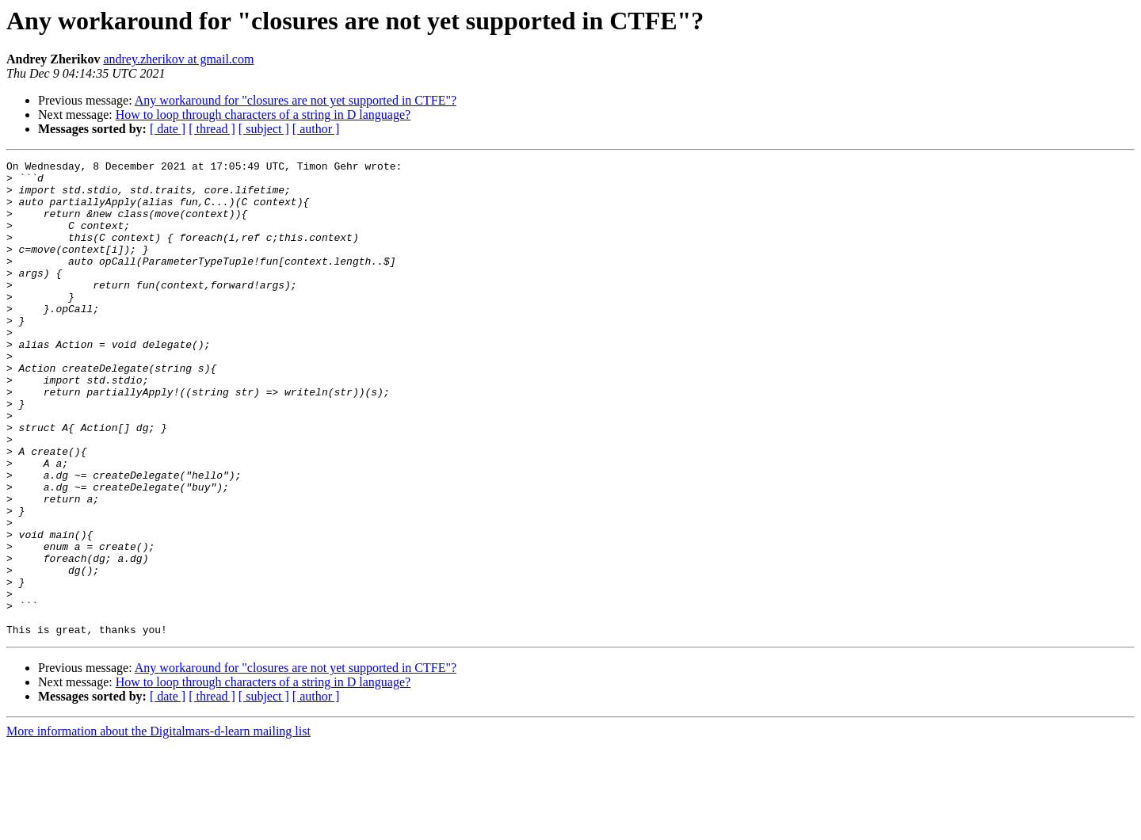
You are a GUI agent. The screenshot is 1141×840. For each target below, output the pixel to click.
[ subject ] (264, 129)
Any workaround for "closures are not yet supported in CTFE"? (295, 100)
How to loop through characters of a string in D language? (263, 114)
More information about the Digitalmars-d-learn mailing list (158, 826)
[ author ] (316, 129)
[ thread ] (212, 129)
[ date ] (167, 129)
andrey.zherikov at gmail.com (178, 59)
